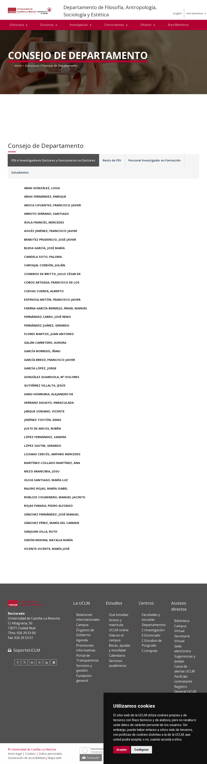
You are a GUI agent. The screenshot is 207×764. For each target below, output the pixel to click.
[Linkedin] (32, 662)
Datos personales (50, 754)
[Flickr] (54, 662)
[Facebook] (17, 662)
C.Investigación (153, 630)
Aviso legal (15, 754)
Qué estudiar (119, 614)
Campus (82, 625)
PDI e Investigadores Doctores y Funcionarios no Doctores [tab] (53, 160)
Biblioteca (181, 621)
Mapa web (54, 758)
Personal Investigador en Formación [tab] (152, 160)
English (177, 13)
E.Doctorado (151, 635)
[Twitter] (25, 662)
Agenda (82, 640)
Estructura (32, 65)
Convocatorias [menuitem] (114, 25)
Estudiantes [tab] (19, 172)
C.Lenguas (149, 650)
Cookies (30, 754)
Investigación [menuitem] (79, 25)
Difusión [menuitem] (146, 25)
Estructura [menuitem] (17, 25)
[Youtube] (46, 662)
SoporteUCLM (26, 650)
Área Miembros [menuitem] (178, 25)
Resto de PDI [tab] (110, 160)
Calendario (117, 655)
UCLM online (119, 630)
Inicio (18, 65)
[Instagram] (39, 662)
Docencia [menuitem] (47, 25)
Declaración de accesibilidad (26, 758)
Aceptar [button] (121, 749)
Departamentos (154, 625)
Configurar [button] (141, 749)
